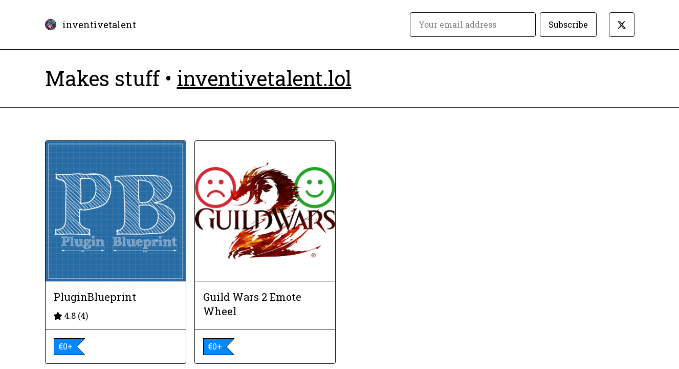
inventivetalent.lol (264, 78)
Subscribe (568, 24)
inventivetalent (99, 24)
